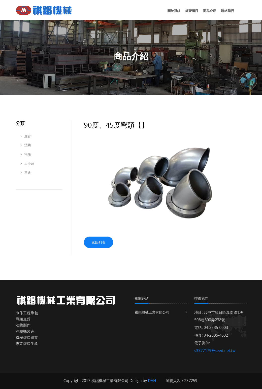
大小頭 (27, 163)
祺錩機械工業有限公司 (152, 312)
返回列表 (98, 242)
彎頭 (26, 154)
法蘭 (26, 145)
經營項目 (191, 10)
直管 (26, 136)
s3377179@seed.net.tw (214, 350)
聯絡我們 (227, 10)
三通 (26, 172)
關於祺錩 (173, 10)
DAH (152, 380)
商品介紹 (209, 10)
